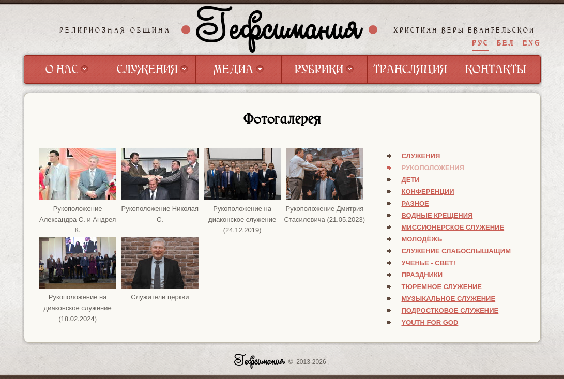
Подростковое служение (450, 310)
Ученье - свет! (429, 263)
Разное (415, 203)
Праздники (422, 275)
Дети (411, 180)
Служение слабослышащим (456, 251)
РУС (480, 43)
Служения (421, 156)
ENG (532, 43)
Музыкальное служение (449, 298)
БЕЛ (505, 43)
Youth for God (430, 322)
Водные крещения (437, 215)
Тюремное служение (442, 287)
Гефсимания (279, 29)
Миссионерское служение (453, 227)
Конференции (428, 191)
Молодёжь (422, 239)
